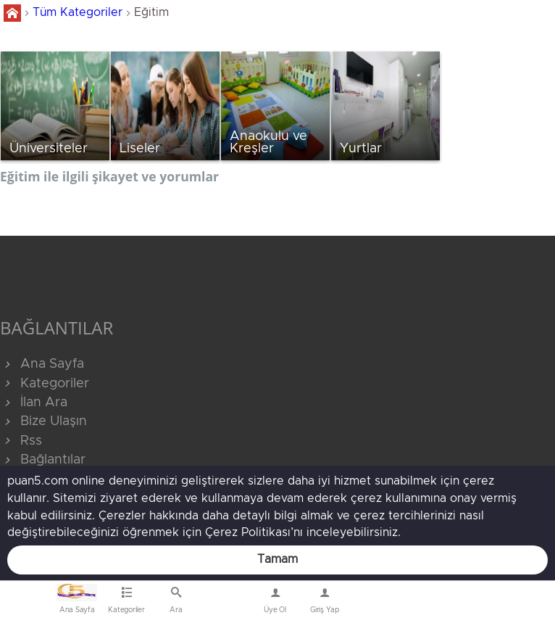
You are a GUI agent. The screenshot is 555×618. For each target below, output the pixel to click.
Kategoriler (44, 383)
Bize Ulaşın (226, 603)
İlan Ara (33, 402)
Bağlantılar (42, 459)
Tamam (277, 559)
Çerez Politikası (248, 532)
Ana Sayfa (42, 364)
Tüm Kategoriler (77, 12)
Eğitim (151, 12)
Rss (21, 441)
